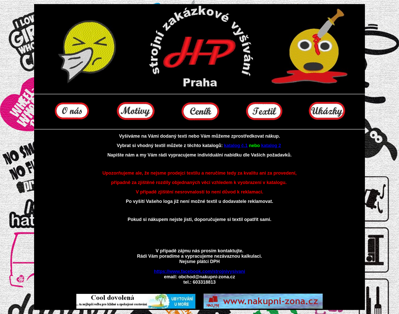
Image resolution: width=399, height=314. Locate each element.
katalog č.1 (236, 145)
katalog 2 (271, 145)
